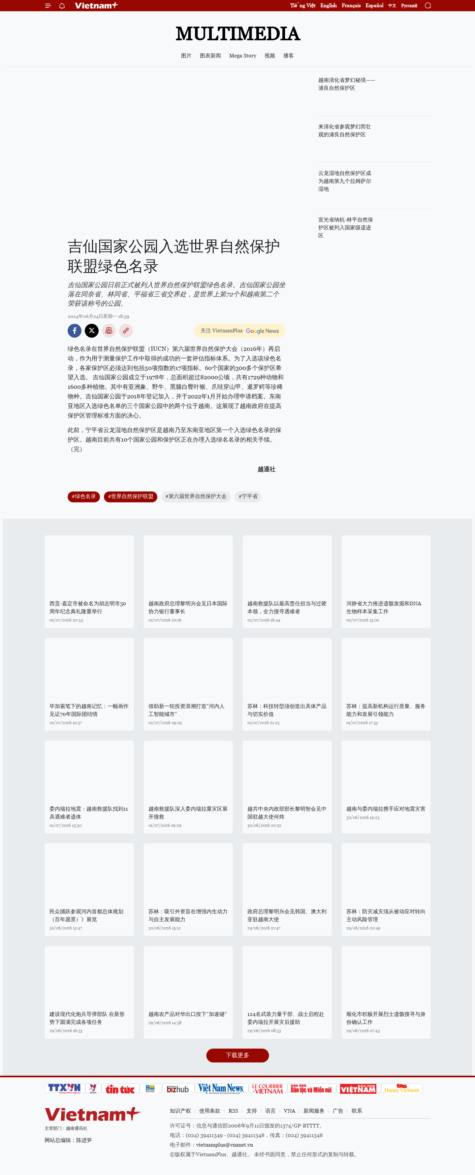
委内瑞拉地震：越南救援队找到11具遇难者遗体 (88, 813)
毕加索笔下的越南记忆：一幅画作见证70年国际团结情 (89, 710)
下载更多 (237, 1055)
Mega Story (242, 55)
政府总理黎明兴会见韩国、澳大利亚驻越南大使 (287, 915)
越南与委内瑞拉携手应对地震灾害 (386, 809)
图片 (186, 55)
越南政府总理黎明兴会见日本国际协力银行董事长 (188, 607)
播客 (288, 55)
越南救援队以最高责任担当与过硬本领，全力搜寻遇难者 (287, 607)
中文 (392, 5)
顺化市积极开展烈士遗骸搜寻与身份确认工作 (386, 1018)
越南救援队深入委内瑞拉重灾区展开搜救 (188, 813)
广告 (338, 1111)
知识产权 (180, 1111)
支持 (251, 1111)
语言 (270, 1111)
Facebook (74, 331)
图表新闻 (210, 55)
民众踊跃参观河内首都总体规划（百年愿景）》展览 (86, 915)
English (328, 5)
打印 (109, 331)
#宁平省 (248, 496)
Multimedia (237, 33)
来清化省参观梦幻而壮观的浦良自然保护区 (344, 130)
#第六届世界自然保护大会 (196, 496)
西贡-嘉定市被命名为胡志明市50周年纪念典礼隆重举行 (87, 607)
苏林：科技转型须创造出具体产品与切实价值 (287, 710)
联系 (357, 1111)
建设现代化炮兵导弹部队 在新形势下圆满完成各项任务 (87, 1018)
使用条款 (209, 1111)
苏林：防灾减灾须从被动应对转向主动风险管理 (386, 915)
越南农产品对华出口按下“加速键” (187, 1014)
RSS (233, 1111)
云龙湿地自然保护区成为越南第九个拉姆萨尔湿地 (344, 181)
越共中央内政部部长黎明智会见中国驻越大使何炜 (287, 813)
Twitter (92, 331)
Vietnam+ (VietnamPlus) (97, 6)
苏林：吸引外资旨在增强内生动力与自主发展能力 (188, 915)
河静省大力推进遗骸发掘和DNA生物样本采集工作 (383, 607)
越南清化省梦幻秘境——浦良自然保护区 (346, 84)
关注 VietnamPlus (222, 330)
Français (351, 5)
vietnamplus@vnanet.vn (224, 1145)
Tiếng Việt (302, 5)
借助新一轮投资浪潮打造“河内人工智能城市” (186, 710)
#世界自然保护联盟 (130, 496)
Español (374, 5)
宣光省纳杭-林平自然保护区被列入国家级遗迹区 (345, 228)
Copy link (126, 331)
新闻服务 (314, 1111)
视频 (270, 55)
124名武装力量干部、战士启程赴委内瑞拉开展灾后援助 (285, 1018)
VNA (289, 1111)
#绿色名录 (84, 496)
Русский (409, 5)
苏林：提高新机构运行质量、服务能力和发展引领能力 (386, 710)
